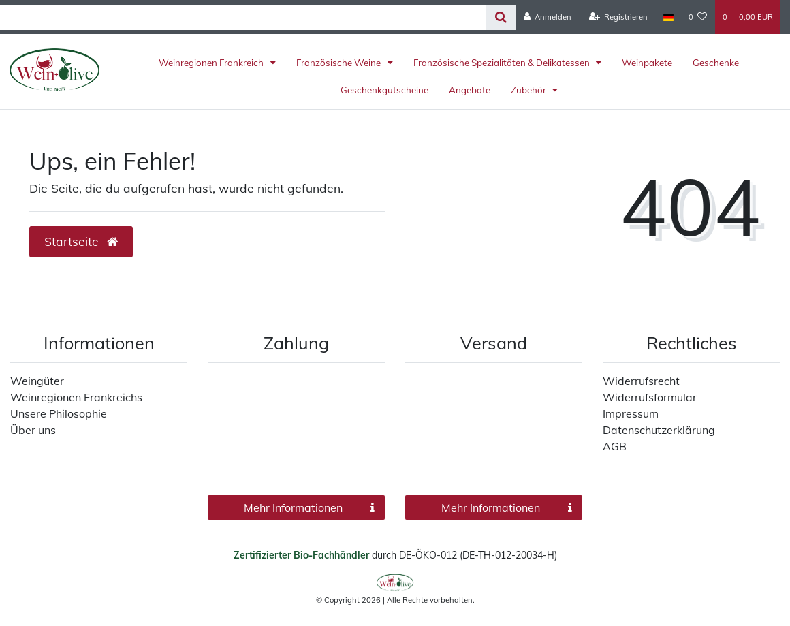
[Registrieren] (619, 17)
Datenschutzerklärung (659, 430)
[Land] (667, 17)
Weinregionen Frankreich (212, 62)
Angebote (469, 89)
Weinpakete (647, 62)
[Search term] (243, 17)
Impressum (631, 413)
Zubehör (529, 89)
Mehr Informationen (309, 507)
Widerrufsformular (650, 397)
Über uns (33, 430)
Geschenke (716, 62)
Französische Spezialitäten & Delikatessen (502, 62)
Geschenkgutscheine (384, 89)
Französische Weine (339, 62)
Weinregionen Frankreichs (76, 397)
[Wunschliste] (698, 17)
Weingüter (37, 381)
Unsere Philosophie (58, 413)
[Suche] (501, 17)
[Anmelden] (548, 17)
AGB (615, 446)
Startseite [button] (81, 241)
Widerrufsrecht (641, 381)
